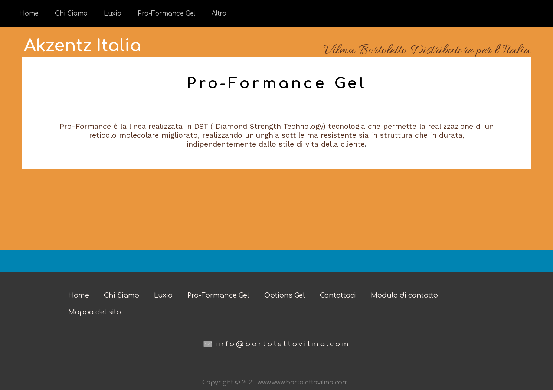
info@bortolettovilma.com (282, 344)
